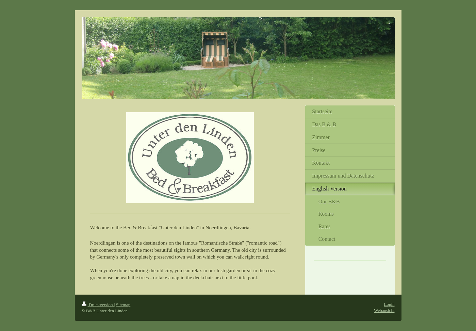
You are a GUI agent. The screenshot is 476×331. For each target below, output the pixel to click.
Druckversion (98, 304)
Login (389, 304)
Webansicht (384, 310)
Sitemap (123, 304)
